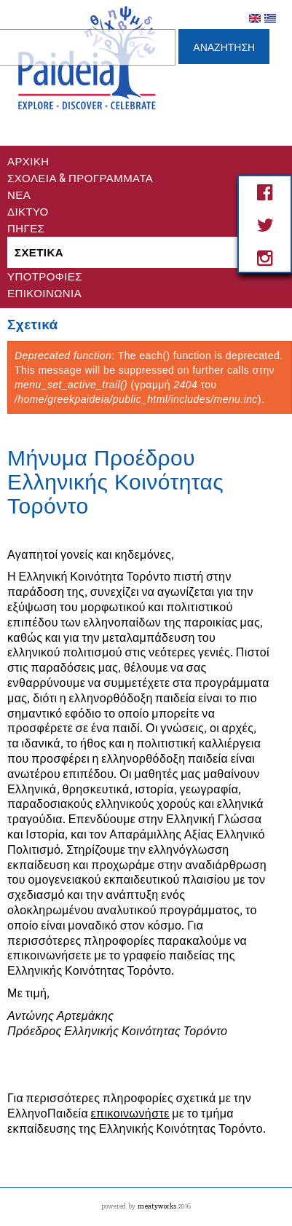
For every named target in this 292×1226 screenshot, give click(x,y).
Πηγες (25, 227)
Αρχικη (28, 160)
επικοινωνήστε (130, 1114)
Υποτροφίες (44, 275)
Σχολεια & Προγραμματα (80, 177)
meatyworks (158, 1206)
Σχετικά (39, 251)
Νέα (19, 194)
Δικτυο (28, 211)
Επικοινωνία (44, 292)
